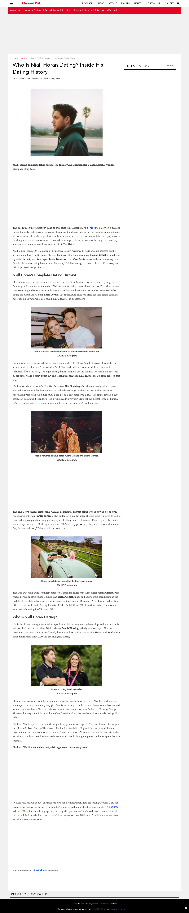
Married (125, 3)
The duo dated (94, 605)
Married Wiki (31, 3)
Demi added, (32, 371)
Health (138, 3)
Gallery (169, 3)
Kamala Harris (83, 10)
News (101, 3)
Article (113, 3)
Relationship (153, 3)
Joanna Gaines (33, 10)
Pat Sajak (67, 10)
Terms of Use (118, 909)
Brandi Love (51, 10)
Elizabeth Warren (105, 10)
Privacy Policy (99, 909)
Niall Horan (90, 227)
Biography (88, 3)
